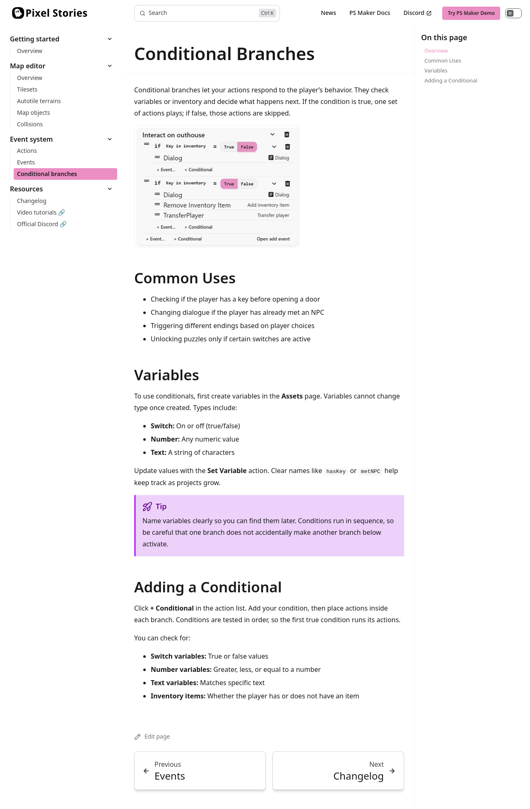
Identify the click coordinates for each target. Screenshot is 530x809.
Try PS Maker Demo (471, 13)
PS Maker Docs (369, 13)
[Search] (207, 13)
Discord (417, 13)
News (328, 13)
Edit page (152, 736)
